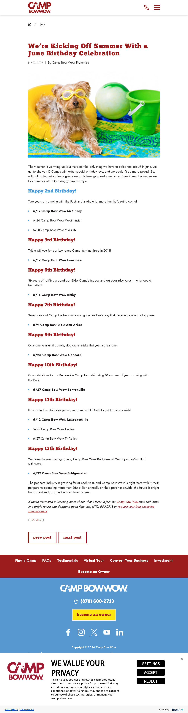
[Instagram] (81, 632)
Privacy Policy (11, 709)
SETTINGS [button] (151, 663)
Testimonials (67, 560)
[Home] (39, 7)
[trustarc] (177, 709)
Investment (163, 560)
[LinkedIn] (119, 632)
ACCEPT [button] (150, 672)
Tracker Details (27, 709)
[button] (182, 659)
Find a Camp (25, 560)
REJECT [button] (151, 681)
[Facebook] (68, 632)
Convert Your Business (129, 560)
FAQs (46, 560)
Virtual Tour (94, 560)
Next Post (72, 537)
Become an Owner (94, 571)
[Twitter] (94, 632)
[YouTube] (106, 632)
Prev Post (42, 537)
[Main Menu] (157, 7)
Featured (36, 520)
